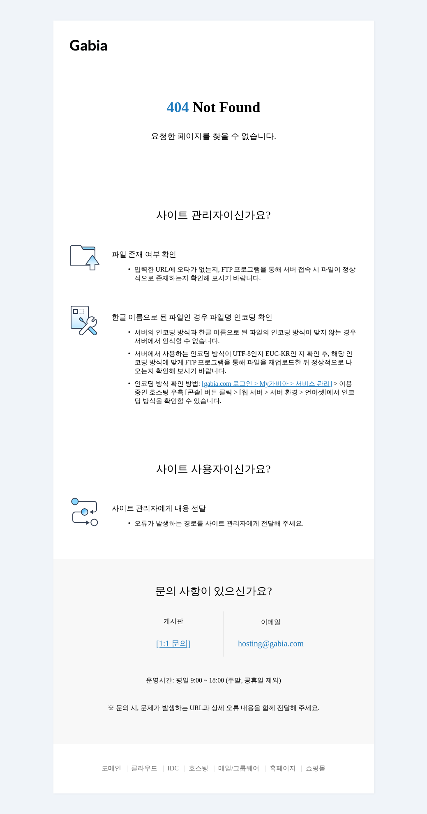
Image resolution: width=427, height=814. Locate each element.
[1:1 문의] (173, 643)
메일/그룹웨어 (238, 768)
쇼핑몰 (315, 768)
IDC (173, 768)
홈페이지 (283, 768)
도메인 (111, 768)
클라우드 (144, 768)
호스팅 (198, 768)
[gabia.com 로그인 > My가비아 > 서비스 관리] (267, 383)
